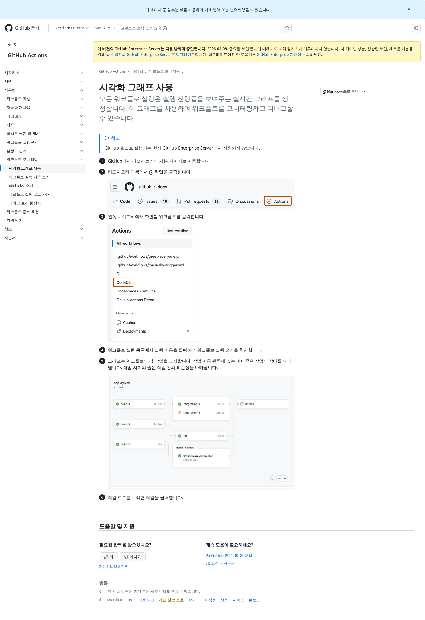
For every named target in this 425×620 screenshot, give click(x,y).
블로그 (254, 599)
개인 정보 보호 (171, 599)
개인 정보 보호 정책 (113, 566)
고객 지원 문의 (221, 563)
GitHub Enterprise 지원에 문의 (283, 54)
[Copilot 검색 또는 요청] (205, 28)
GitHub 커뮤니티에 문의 (229, 555)
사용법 (137, 71)
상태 (192, 599)
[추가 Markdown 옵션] (364, 91)
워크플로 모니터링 (164, 71)
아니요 (132, 556)
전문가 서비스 (232, 599)
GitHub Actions (27, 55)
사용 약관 (147, 599)
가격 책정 (208, 599)
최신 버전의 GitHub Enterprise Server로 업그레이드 (150, 54)
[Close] (409, 9)
